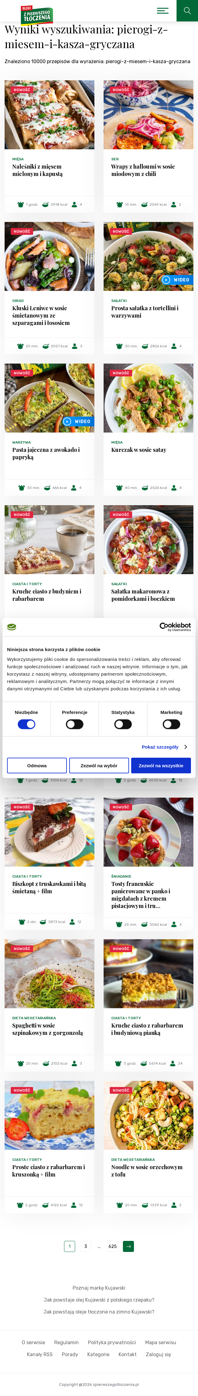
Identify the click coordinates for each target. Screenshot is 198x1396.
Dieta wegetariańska (34, 1018)
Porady (70, 1354)
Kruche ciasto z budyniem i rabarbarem (46, 595)
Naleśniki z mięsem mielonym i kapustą (37, 170)
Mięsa (18, 159)
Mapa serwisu (160, 1342)
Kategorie (98, 1354)
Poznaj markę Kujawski (99, 1288)
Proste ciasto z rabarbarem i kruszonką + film (48, 1170)
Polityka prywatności (112, 1342)
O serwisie (33, 1342)
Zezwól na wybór (99, 765)
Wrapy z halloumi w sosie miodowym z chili (143, 170)
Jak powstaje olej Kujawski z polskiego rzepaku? (99, 1300)
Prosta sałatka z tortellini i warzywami (144, 311)
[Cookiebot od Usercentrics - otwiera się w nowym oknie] (164, 627)
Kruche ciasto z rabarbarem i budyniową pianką (147, 1029)
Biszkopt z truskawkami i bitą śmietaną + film (49, 887)
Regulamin (66, 1342)
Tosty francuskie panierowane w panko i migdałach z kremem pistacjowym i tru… (140, 895)
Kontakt (128, 1354)
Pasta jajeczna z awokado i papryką (46, 453)
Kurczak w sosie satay (138, 449)
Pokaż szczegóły (160, 746)
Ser (115, 159)
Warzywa (21, 442)
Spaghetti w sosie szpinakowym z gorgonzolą (47, 1029)
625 (113, 1246)
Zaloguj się (158, 1354)
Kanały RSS (40, 1354)
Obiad (18, 301)
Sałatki (119, 301)
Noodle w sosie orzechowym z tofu (147, 1170)
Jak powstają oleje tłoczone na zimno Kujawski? (99, 1312)
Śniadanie (121, 876)
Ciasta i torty (27, 584)
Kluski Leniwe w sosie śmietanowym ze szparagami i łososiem (41, 315)
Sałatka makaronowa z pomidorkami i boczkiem (143, 595)
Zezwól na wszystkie (161, 765)
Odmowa (37, 765)
